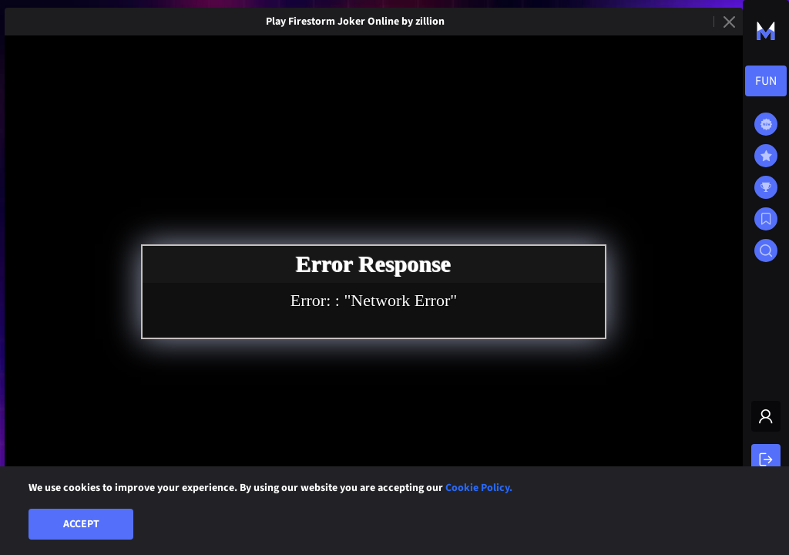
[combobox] (766, 81)
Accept (81, 524)
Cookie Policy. (478, 488)
